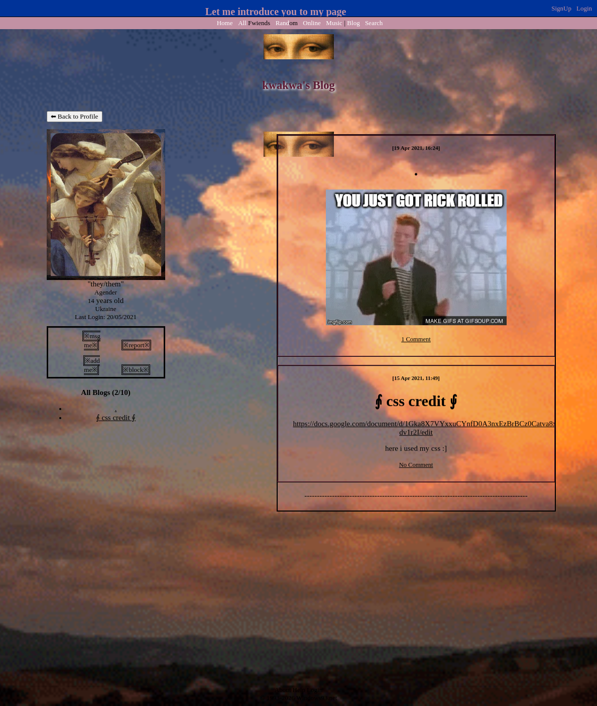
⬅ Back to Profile (74, 116)
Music (334, 23)
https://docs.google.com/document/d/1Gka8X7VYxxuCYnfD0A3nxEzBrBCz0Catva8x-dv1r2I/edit (426, 428)
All (254, 23)
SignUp (561, 8)
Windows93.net (316, 698)
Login (584, 8)
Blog (353, 23)
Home (225, 23)
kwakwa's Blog (298, 85)
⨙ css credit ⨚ (116, 418)
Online (311, 23)
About (283, 690)
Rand (287, 23)
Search (374, 23)
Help (299, 690)
